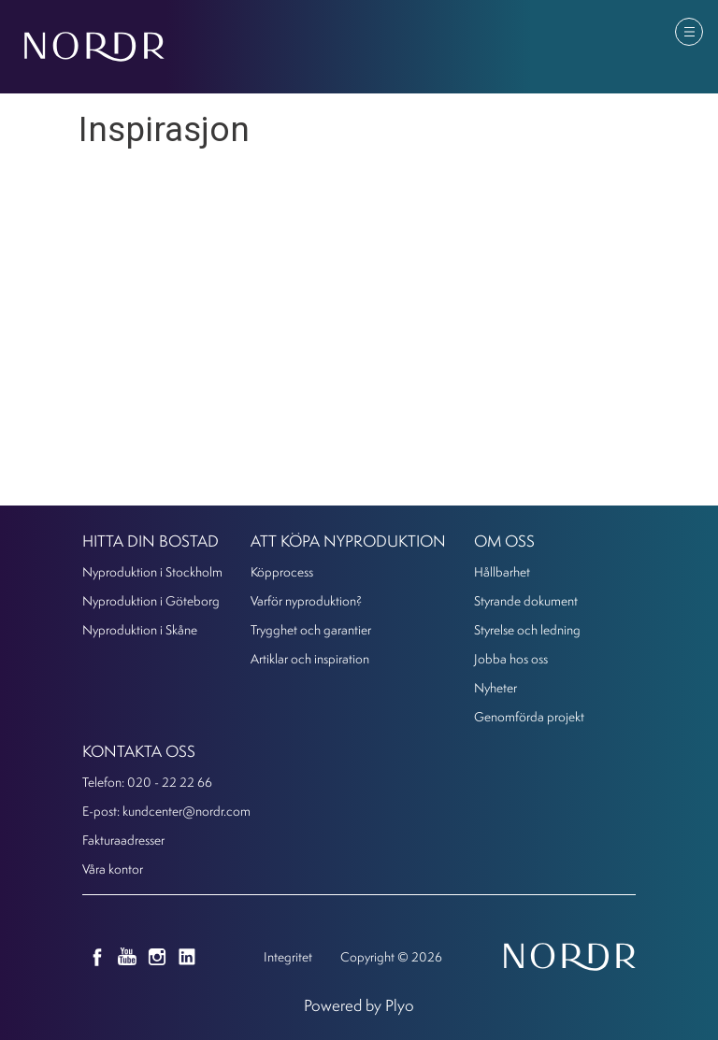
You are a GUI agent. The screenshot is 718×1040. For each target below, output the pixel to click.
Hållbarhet (502, 571)
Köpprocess (282, 571)
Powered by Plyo (359, 1005)
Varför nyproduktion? (306, 600)
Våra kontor (112, 868)
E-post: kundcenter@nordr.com (166, 810)
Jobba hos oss (511, 658)
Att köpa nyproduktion (348, 540)
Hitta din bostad (150, 540)
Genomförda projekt (529, 716)
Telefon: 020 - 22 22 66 (147, 782)
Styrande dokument (526, 600)
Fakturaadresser (123, 839)
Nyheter (495, 687)
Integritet (288, 956)
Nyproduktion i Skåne (139, 629)
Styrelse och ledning (527, 629)
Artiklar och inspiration (310, 658)
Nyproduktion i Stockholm (152, 571)
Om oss (504, 540)
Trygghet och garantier (311, 629)
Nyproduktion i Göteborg (151, 600)
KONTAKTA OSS (138, 751)
